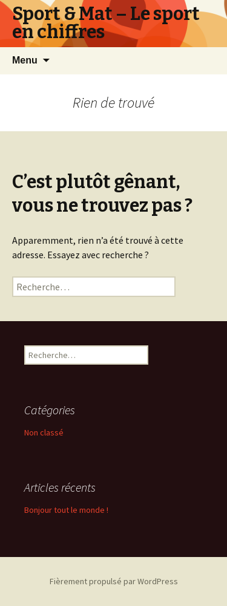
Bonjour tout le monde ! (66, 509)
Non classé (44, 432)
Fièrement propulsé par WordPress (114, 581)
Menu (25, 60)
